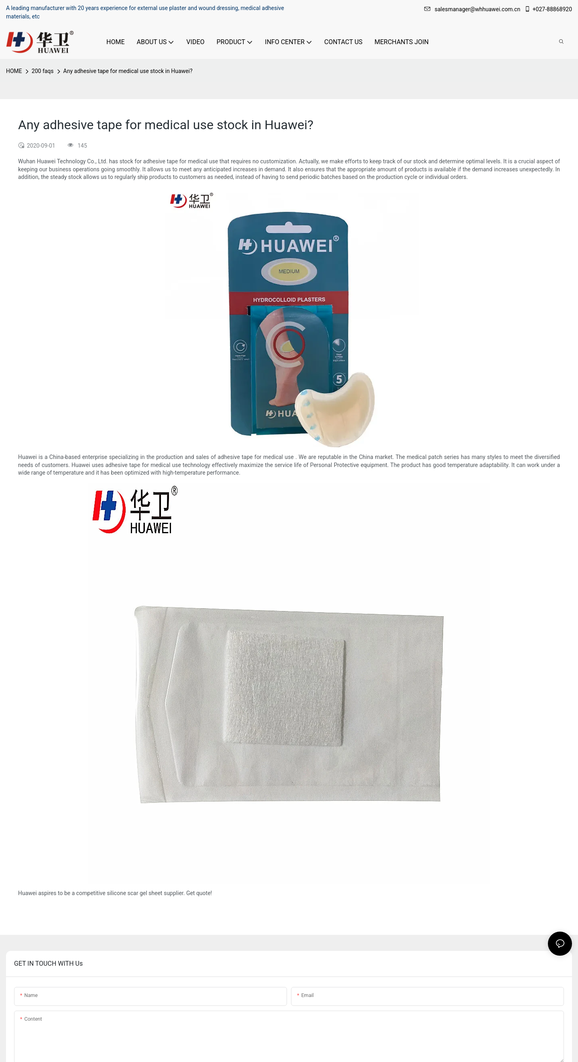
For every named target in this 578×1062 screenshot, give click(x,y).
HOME (14, 71)
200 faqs (43, 71)
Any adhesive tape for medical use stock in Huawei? (128, 71)
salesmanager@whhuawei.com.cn (473, 9)
